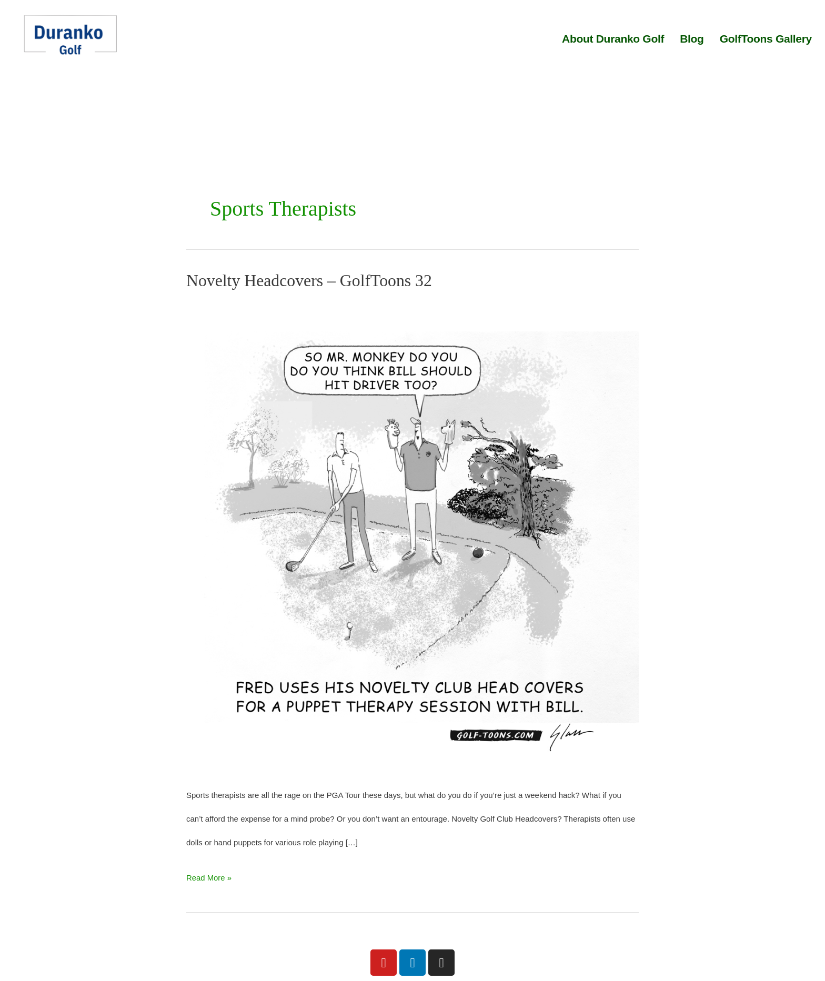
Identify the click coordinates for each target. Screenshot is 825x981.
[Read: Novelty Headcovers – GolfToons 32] (412, 535)
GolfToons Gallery (766, 39)
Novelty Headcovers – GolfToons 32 (310, 280)
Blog (691, 39)
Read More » (209, 874)
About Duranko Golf (613, 39)
